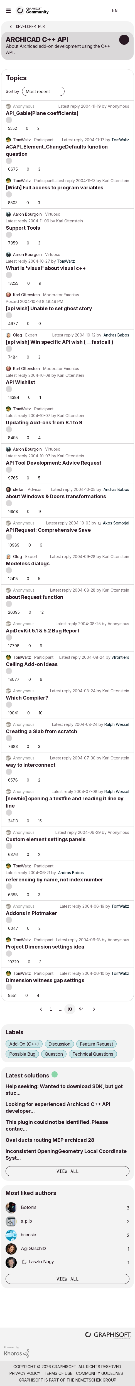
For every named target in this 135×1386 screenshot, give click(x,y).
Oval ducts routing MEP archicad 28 (50, 1140)
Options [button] (125, 27)
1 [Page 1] (51, 1009)
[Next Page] (94, 1009)
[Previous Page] (41, 1009)
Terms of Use (58, 1373)
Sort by (12, 91)
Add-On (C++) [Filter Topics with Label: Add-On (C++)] (24, 1044)
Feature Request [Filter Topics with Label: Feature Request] (96, 1044)
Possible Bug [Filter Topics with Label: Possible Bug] (22, 1054)
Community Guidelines (99, 1373)
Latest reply (69, 106)
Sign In (126, 10)
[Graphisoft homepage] (108, 1335)
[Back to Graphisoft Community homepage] (34, 10)
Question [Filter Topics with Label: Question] (54, 1054)
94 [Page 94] (81, 1009)
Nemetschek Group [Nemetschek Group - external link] (95, 1380)
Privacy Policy (24, 1373)
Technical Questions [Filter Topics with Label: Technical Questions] (92, 1054)
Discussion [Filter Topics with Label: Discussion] (59, 1044)
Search (95, 10)
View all (68, 1171)
